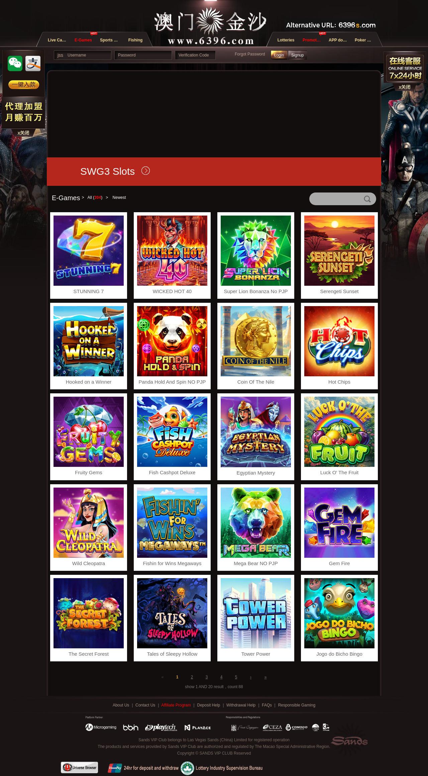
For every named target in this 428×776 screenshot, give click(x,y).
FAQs (267, 705)
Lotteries (286, 40)
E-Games (83, 40)
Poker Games (366, 40)
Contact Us (145, 705)
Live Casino (59, 40)
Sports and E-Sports (111, 40)
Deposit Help (209, 705)
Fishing (135, 40)
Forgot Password (250, 54)
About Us (121, 705)
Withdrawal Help (241, 705)
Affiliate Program (176, 705)
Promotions (314, 40)
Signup (297, 55)
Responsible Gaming (296, 705)
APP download (340, 40)
